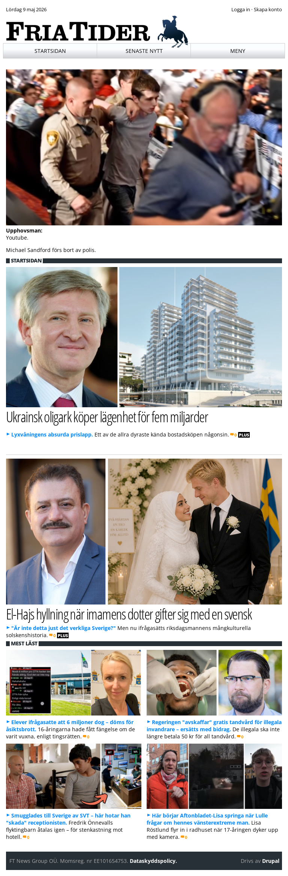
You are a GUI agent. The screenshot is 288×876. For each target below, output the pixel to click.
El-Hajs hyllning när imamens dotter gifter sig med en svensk (129, 614)
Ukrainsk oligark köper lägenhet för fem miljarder (107, 416)
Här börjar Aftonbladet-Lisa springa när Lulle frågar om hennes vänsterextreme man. (207, 819)
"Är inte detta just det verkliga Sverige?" (63, 628)
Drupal (270, 860)
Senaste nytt (144, 50)
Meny (237, 50)
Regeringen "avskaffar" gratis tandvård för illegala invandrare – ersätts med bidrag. (214, 725)
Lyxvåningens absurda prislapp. (52, 434)
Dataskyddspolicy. (153, 860)
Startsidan (50, 50)
